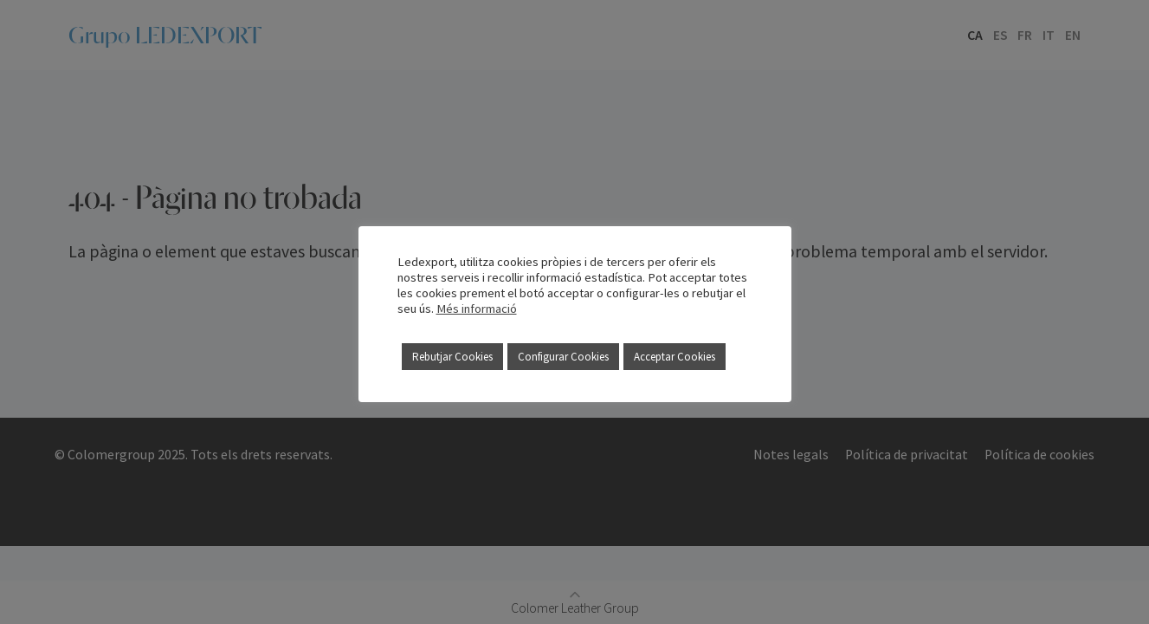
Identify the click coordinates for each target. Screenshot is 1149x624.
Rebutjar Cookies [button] (452, 356)
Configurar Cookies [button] (563, 356)
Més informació (476, 308)
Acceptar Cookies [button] (674, 356)
